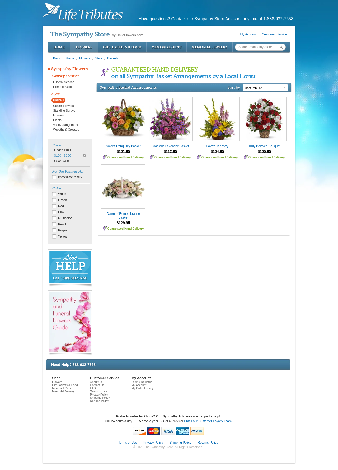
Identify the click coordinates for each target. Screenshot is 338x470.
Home (58, 47)
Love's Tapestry (217, 146)
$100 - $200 (62, 156)
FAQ (93, 388)
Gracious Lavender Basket (170, 146)
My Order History (142, 388)
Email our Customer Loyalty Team (208, 421)
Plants (57, 120)
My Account (248, 34)
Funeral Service (63, 82)
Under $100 (62, 150)
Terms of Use (98, 391)
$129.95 (123, 223)
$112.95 (170, 151)
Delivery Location (65, 76)
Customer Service (274, 34)
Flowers (84, 47)
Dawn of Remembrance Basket (123, 215)
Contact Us (97, 385)
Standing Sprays (64, 110)
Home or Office (63, 87)
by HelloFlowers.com (96, 35)
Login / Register (141, 381)
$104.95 (217, 151)
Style (55, 94)
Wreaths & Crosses (66, 129)
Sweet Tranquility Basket (123, 146)
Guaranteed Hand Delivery (125, 157)
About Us (96, 381)
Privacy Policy (99, 394)
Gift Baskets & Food (122, 47)
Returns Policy (99, 400)
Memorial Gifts (166, 47)
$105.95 (264, 151)
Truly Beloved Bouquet (264, 146)
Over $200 (61, 161)
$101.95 (123, 151)
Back (56, 58)
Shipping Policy (100, 397)
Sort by (234, 87)
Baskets (58, 100)
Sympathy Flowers (69, 69)
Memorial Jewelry (209, 47)
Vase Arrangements (66, 125)
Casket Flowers (63, 106)
